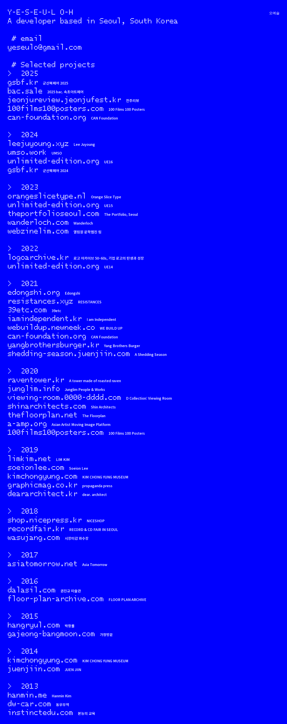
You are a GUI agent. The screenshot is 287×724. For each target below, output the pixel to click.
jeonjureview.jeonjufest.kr (64, 99)
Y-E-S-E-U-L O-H (40, 12)
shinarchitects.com (46, 405)
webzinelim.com (38, 230)
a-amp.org (27, 423)
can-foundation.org (46, 116)
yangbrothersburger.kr (53, 344)
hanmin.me (27, 694)
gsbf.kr (22, 81)
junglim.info (33, 388)
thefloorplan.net (42, 414)
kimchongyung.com (42, 475)
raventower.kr (35, 379)
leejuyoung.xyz (38, 143)
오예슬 (274, 13)
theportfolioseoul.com (53, 213)
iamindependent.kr (44, 318)
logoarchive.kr (38, 257)
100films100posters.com (55, 108)
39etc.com (27, 309)
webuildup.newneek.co (51, 327)
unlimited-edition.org (53, 160)
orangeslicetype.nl (46, 195)
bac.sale (24, 90)
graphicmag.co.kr (42, 484)
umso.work (27, 152)
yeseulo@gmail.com (44, 47)
